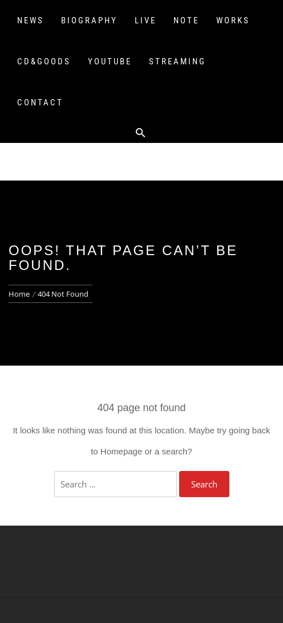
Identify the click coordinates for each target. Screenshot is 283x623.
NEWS (30, 20)
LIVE (145, 20)
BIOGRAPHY (89, 20)
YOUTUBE (110, 61)
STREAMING (177, 61)
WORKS (233, 20)
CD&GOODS (44, 61)
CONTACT (40, 102)
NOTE (186, 20)
